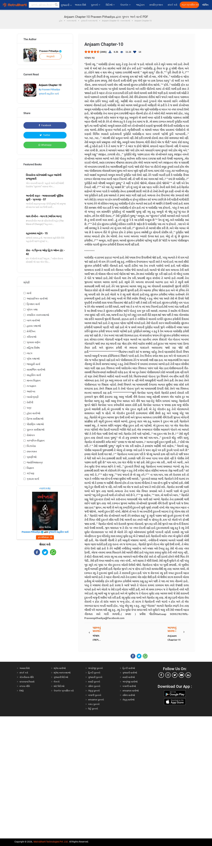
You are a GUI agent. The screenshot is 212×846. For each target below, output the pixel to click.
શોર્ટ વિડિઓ (59, 686)
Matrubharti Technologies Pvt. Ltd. (51, 841)
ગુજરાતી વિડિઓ (61, 677)
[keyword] (44, 5)
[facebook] (161, 675)
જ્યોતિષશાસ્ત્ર (35, 462)
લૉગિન (205, 5)
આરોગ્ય (31, 391)
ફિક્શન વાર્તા (33, 304)
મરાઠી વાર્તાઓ (128, 677)
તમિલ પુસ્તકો (94, 686)
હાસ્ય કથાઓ (34, 325)
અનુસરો (50, 56)
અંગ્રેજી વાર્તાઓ (130, 681)
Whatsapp (44, 145)
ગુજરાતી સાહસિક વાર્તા (49, 93)
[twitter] (174, 675)
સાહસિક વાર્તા (34, 375)
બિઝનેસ (31, 446)
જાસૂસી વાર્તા (33, 364)
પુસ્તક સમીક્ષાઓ (35, 429)
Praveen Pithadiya (50, 51)
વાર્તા (29, 293)
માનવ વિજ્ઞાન (34, 380)
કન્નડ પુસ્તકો (94, 704)
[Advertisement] (45, 581)
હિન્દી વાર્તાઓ (128, 668)
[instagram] (168, 675)
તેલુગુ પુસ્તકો (94, 690)
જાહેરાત (140, 5)
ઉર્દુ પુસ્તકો (93, 708)
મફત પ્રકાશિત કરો (190, 4)
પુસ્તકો (96, 5)
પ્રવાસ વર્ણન (33, 342)
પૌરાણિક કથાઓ (35, 424)
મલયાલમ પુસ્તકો (96, 699)
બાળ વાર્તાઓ (33, 320)
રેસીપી (30, 402)
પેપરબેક (125, 5)
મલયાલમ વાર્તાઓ (130, 690)
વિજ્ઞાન (30, 467)
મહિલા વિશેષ (33, 347)
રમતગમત (32, 451)
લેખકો (57, 681)
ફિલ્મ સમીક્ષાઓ (35, 418)
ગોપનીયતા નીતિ (26, 677)
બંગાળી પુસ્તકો (94, 695)
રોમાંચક (31, 435)
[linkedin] (188, 675)
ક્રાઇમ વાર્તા (33, 478)
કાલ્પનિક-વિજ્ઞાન (36, 440)
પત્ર (29, 407)
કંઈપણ (30, 473)
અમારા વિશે (80, 5)
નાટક (29, 353)
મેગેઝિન (31, 331)
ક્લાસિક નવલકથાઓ (38, 314)
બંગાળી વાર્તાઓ (129, 686)
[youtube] (181, 675)
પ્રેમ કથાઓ (33, 358)
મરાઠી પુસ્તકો (94, 681)
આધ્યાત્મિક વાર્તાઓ (37, 298)
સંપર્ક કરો (172, 5)
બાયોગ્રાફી (33, 396)
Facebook (45, 125)
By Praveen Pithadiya (49, 89)
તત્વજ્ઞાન (31, 385)
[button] (56, 5)
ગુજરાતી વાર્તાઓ (129, 672)
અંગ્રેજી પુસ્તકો (95, 668)
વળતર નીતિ (24, 686)
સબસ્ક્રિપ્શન (156, 5)
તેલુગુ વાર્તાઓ (128, 699)
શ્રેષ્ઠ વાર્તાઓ (60, 668)
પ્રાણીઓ (31, 457)
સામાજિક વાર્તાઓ (36, 369)
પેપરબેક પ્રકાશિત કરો (64, 690)
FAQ (21, 690)
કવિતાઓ (31, 336)
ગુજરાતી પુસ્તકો (95, 677)
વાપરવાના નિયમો (27, 681)
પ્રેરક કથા (32, 309)
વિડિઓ (110, 5)
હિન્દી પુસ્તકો (94, 672)
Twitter (45, 135)
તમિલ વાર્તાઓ (128, 695)
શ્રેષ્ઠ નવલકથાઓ (62, 672)
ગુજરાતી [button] (66, 5)
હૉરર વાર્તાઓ (33, 413)
